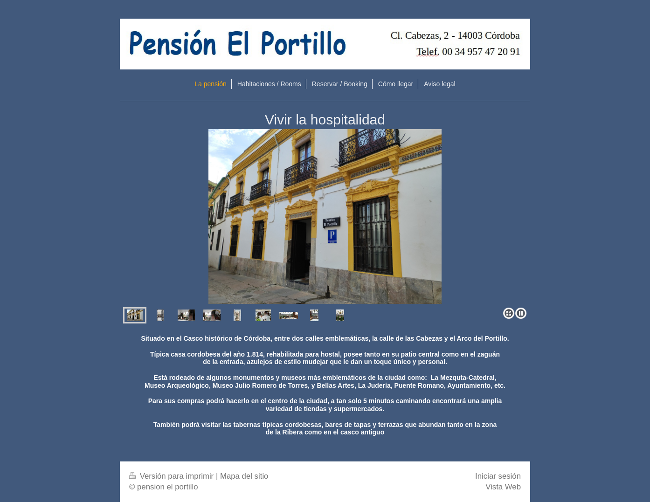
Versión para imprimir (172, 476)
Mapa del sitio (244, 476)
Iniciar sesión (498, 476)
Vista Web (503, 486)
